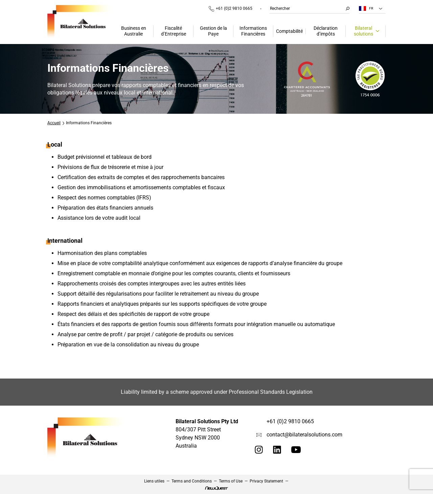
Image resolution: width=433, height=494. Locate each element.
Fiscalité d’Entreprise (173, 31)
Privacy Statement (266, 481)
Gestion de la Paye (213, 31)
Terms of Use (231, 481)
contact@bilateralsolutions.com (304, 434)
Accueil (54, 123)
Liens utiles (154, 481)
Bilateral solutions (363, 31)
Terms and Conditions (192, 481)
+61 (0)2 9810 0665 (230, 9)
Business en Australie (133, 31)
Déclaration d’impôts (326, 31)
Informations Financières (253, 31)
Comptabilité (289, 31)
